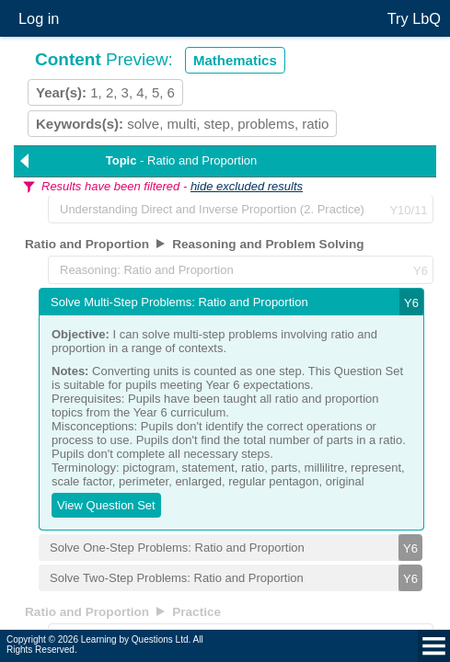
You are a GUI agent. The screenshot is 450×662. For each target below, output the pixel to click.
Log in (38, 18)
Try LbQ (414, 18)
